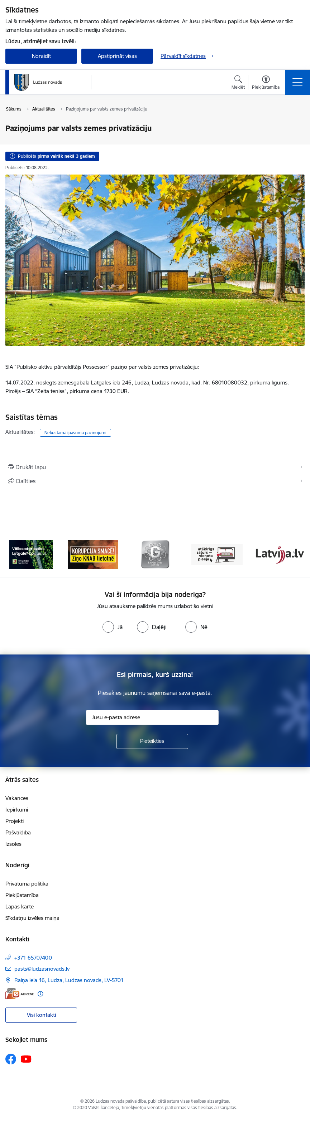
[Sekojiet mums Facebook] (10, 1059)
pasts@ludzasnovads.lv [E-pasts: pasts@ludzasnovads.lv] (42, 968)
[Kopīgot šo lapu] (155, 481)
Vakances (16, 798)
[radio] (112, 627)
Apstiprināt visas (117, 56)
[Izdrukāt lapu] (155, 467)
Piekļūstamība (22, 895)
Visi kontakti (41, 1014)
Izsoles (13, 844)
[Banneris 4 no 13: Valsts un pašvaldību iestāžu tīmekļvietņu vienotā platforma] (217, 553)
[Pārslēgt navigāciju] (297, 82)
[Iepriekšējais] (15, 554)
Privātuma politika (26, 883)
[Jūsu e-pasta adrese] (152, 717)
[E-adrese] (19, 994)
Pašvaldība (18, 832)
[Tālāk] (294, 554)
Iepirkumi (16, 809)
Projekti (14, 821)
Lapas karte (19, 906)
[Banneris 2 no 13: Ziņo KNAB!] (93, 553)
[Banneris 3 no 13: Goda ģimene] (155, 553)
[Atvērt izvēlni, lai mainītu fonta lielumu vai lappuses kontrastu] (265, 83)
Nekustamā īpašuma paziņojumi (75, 432)
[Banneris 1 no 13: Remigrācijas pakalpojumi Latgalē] (31, 553)
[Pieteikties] (152, 741)
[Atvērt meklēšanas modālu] (238, 83)
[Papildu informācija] (40, 993)
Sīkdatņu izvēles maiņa (32, 918)
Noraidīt (41, 56)
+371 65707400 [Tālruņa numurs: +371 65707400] (33, 957)
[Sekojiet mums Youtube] (26, 1058)
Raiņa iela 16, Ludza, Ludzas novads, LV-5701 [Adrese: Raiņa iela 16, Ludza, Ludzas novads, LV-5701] (69, 980)
